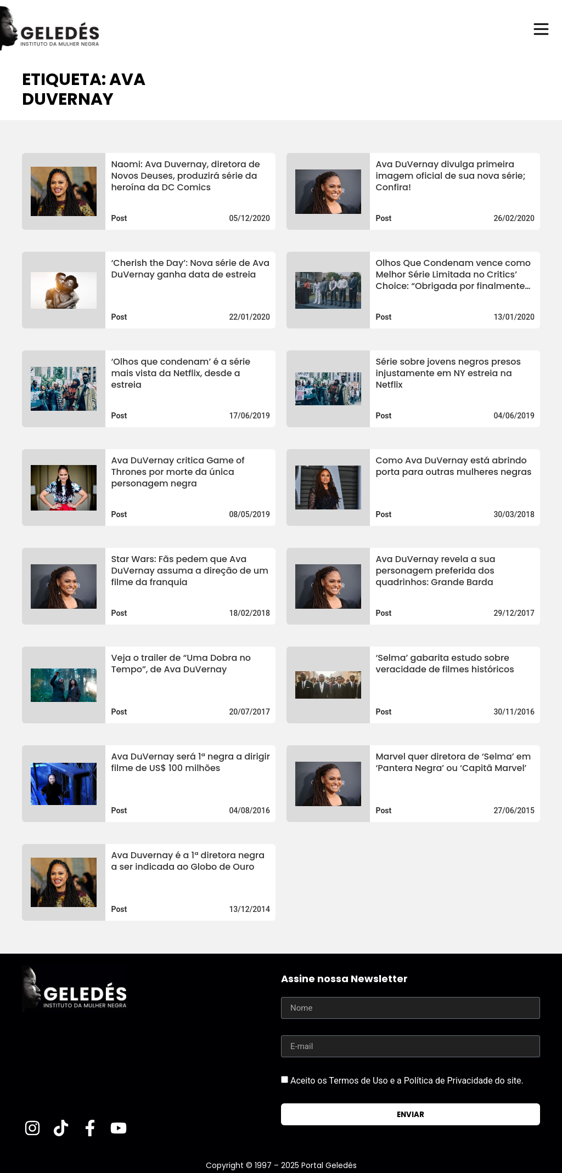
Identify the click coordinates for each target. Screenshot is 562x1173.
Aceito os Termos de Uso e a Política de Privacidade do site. (407, 1080)
